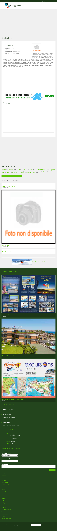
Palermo (4, 169)
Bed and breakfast (7, 422)
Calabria (3, 478)
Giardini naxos (36, 171)
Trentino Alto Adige (6, 509)
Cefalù (8, 172)
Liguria (3, 489)
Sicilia (3, 505)
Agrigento (22, 172)
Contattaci (52, 1)
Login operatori (44, 1)
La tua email (5, 464)
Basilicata (4, 475)
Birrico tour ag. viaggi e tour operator (12, 399)
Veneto (3, 516)
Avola (3, 172)
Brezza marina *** (7, 315)
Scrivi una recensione (8, 412)
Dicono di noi (13, 438)
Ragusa (44, 171)
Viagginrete (16, 5)
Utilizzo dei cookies (15, 435)
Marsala (53, 169)
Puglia (3, 500)
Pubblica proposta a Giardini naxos (11, 176)
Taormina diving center (8, 186)
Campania (4, 480)
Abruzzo (4, 473)
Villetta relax (5, 245)
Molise (3, 496)
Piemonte (4, 498)
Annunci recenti (6, 420)
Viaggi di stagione (7, 414)
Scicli (34, 172)
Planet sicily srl (6, 251)
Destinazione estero (6, 518)
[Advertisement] (28, 20)
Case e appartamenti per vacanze (11, 425)
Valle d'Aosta (5, 514)
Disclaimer (13, 437)
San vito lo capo (8, 171)
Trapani (31, 169)
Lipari (21, 171)
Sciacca (24, 169)
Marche (3, 493)
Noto (16, 171)
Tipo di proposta (6, 458)
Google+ (5, 528)
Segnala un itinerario (8, 409)
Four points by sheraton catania (11, 355)
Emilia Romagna (5, 482)
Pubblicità (12, 444)
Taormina (27, 171)
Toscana (4, 507)
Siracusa (11, 169)
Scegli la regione (6, 453)
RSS (12, 528)
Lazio (3, 487)
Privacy (12, 434)
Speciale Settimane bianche (29, 261)
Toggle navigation (3, 5)
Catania (18, 169)
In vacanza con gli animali (9, 417)
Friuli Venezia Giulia (6, 484)
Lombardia (4, 491)
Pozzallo (50, 171)
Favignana (14, 172)
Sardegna (4, 502)
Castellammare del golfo (42, 169)
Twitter (9, 528)
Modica (29, 172)
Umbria (3, 512)
